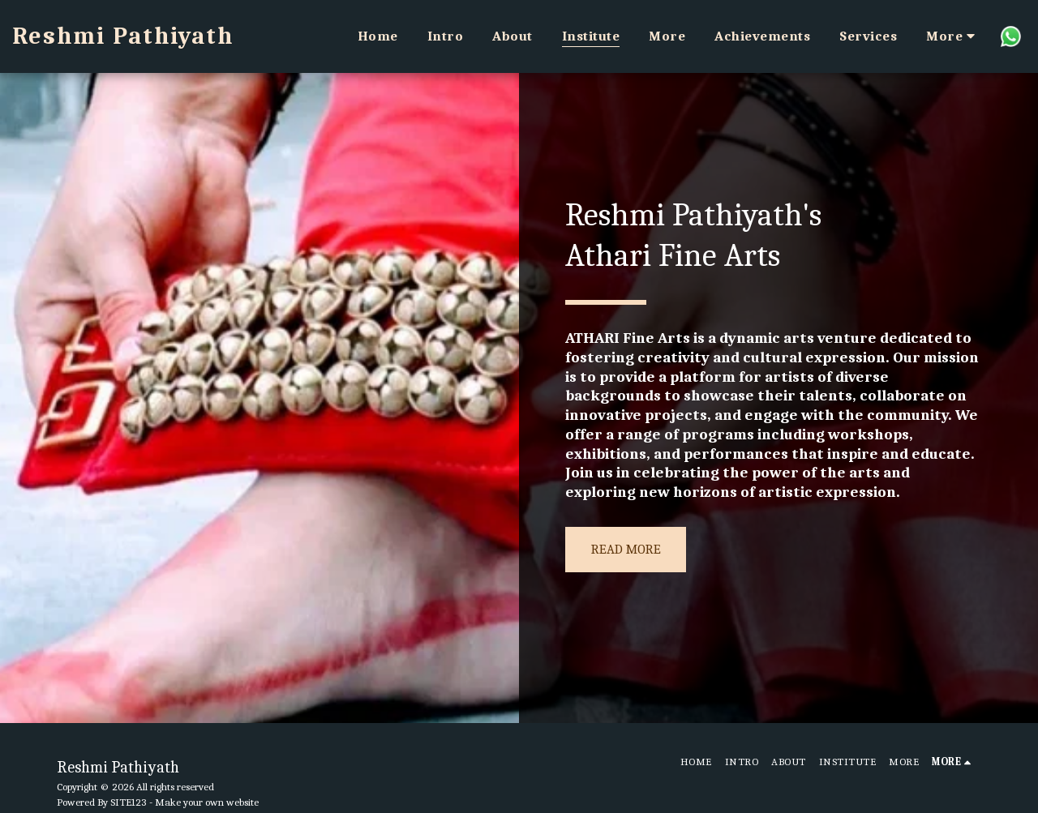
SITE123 (128, 802)
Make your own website (207, 802)
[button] (1011, 36)
